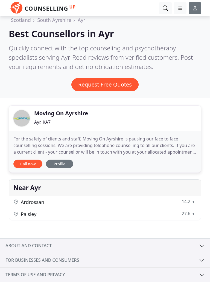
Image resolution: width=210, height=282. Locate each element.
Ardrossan (105, 201)
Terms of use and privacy (35, 275)
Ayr (81, 20)
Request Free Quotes (105, 84)
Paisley (105, 214)
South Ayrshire (54, 20)
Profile (59, 163)
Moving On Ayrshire (61, 113)
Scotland (21, 20)
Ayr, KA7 (42, 122)
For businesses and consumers (42, 260)
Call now (28, 163)
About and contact (28, 246)
